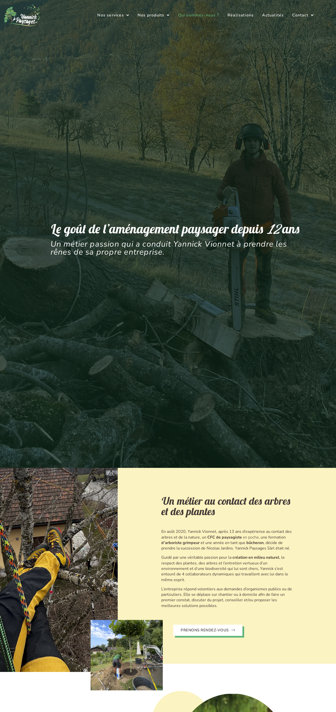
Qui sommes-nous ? (198, 15)
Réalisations (240, 15)
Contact (303, 15)
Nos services (113, 15)
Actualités (273, 15)
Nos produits (154, 15)
